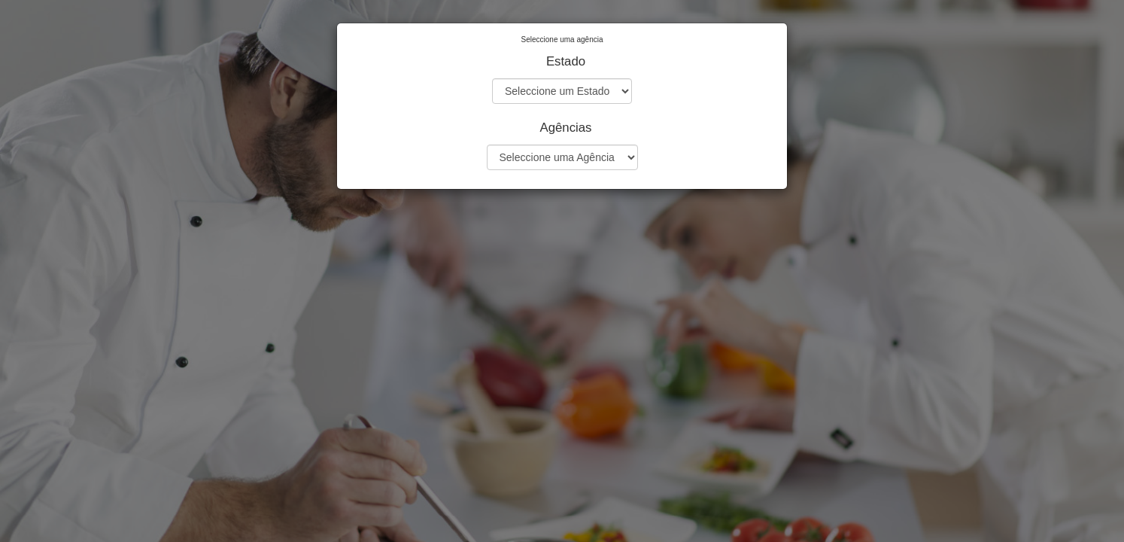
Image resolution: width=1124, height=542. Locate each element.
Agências (565, 127)
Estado (565, 61)
